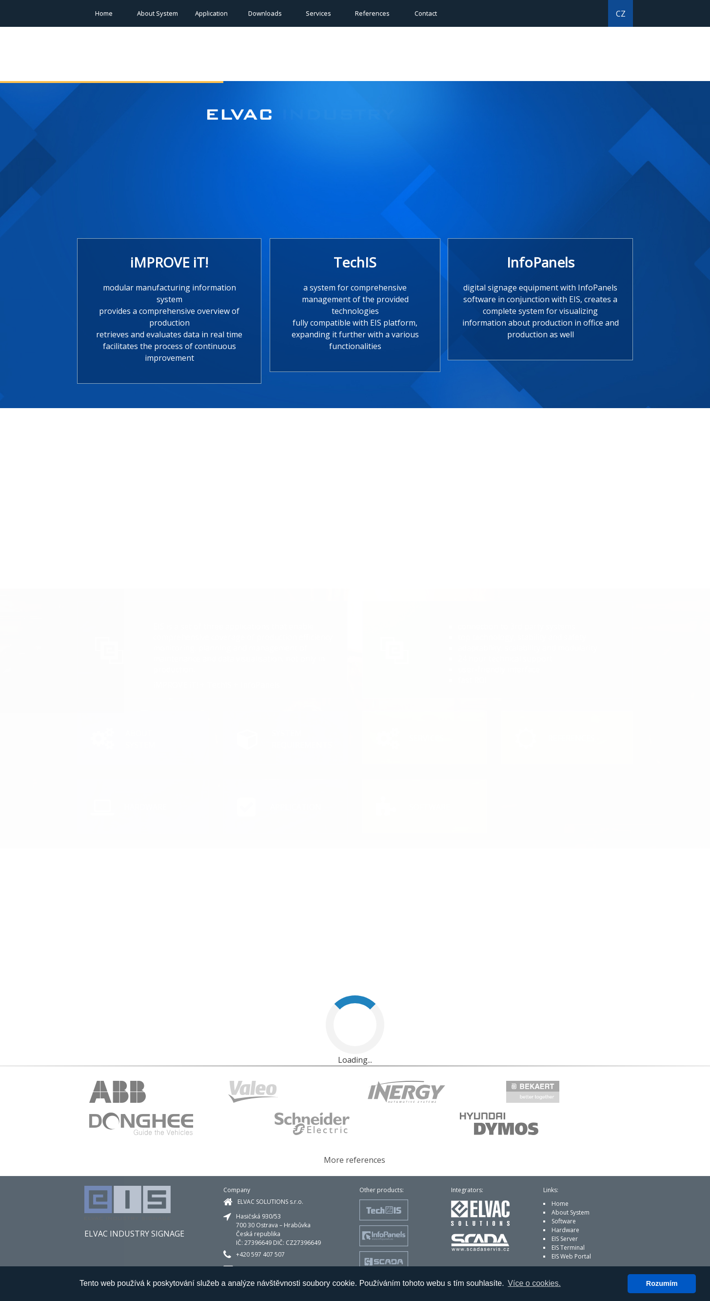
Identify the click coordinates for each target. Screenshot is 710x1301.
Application (211, 13)
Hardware (565, 1230)
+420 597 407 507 (260, 1254)
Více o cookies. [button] (534, 1283)
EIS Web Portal (571, 1256)
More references (354, 1160)
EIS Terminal (568, 1247)
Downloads (265, 13)
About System (157, 13)
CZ (621, 13)
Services (318, 13)
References (372, 13)
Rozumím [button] (662, 1283)
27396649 (258, 1243)
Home (104, 13)
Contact (425, 13)
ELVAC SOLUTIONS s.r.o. (270, 1202)
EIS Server (565, 1239)
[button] (555, 61)
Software (564, 1221)
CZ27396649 (303, 1243)
